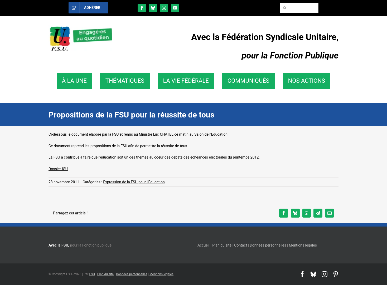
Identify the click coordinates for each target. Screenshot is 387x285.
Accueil (203, 245)
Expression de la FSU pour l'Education (134, 182)
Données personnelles (268, 245)
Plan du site (221, 245)
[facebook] (142, 8)
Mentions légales (303, 245)
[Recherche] (285, 8)
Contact (240, 245)
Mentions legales (161, 274)
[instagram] (164, 8)
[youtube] (175, 8)
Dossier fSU (58, 169)
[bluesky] (153, 8)
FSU (92, 274)
